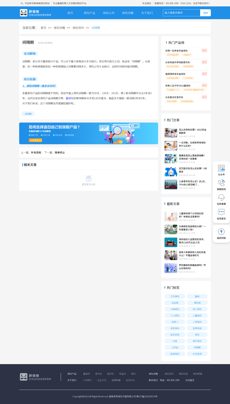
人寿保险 (197, 321)
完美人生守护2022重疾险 (178, 85)
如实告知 (174, 334)
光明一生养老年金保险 (176, 50)
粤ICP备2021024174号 (146, 396)
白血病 (175, 302)
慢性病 (197, 302)
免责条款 (197, 328)
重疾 (197, 296)
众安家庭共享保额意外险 (177, 62)
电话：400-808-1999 (169, 380)
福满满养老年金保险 (175, 73)
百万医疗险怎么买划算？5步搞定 (193, 170)
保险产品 (89, 13)
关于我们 (147, 13)
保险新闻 (197, 373)
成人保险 (197, 309)
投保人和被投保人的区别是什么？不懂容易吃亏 (192, 254)
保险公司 (108, 13)
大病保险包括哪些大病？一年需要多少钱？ (192, 228)
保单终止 (60, 152)
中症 (175, 341)
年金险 (122, 373)
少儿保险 (174, 315)
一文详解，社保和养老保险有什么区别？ (192, 144)
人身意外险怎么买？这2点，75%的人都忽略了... (193, 183)
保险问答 (183, 373)
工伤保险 (174, 296)
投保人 (175, 321)
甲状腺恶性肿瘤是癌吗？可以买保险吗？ (192, 266)
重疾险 (69, 98)
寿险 (133, 373)
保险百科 (78, 28)
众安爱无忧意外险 (174, 97)
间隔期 (28, 113)
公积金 (175, 347)
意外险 (98, 373)
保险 (197, 334)
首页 (70, 13)
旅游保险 (174, 353)
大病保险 (174, 309)
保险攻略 (128, 13)
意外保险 (197, 341)
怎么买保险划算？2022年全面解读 (192, 131)
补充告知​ (36, 152)
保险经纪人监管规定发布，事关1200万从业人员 (192, 241)
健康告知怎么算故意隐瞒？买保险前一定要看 (192, 157)
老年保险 (174, 328)
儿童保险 (197, 315)
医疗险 (110, 373)
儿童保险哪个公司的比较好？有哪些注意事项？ (191, 215)
